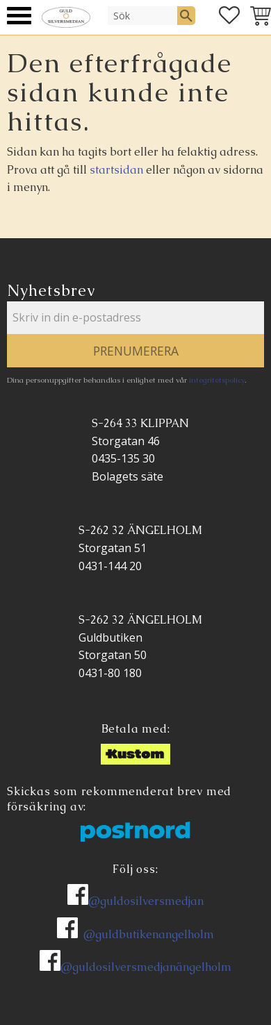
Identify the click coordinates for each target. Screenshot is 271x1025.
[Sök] (186, 15)
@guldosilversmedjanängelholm (145, 967)
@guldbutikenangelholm (148, 934)
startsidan (116, 169)
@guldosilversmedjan (146, 901)
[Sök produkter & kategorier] (142, 15)
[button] (19, 15)
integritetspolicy (217, 380)
